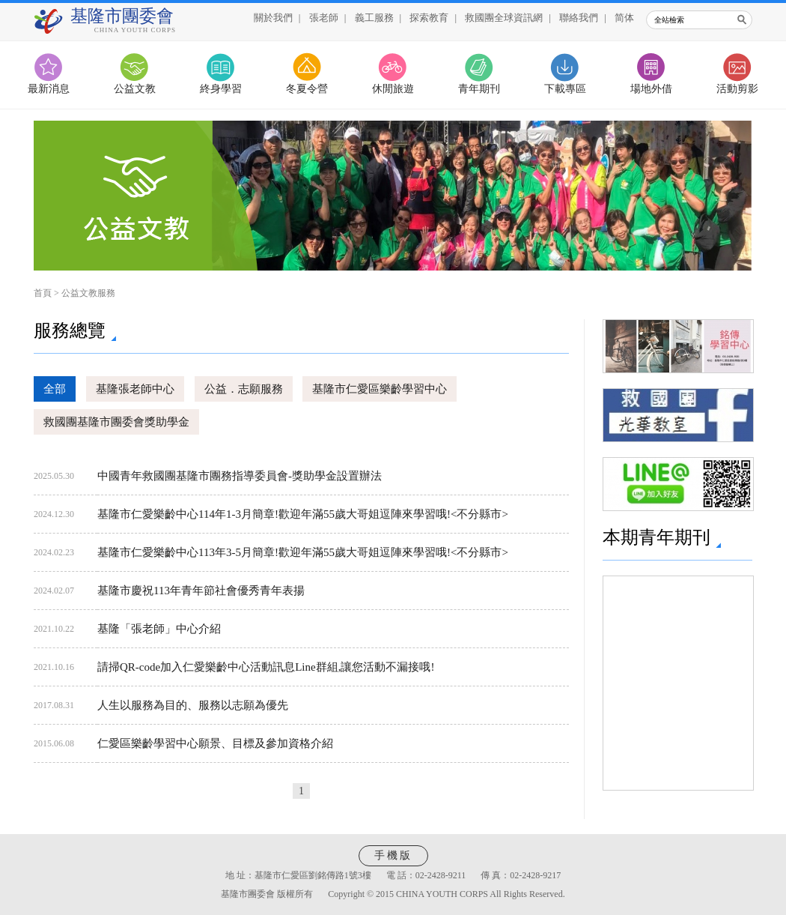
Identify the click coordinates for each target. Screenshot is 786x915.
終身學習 (221, 88)
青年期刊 (479, 88)
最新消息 (49, 88)
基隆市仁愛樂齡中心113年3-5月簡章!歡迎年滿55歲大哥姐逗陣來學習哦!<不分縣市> (302, 552)
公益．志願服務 (243, 389)
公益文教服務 (88, 293)
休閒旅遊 (393, 88)
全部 (54, 389)
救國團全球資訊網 (504, 17)
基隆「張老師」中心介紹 (159, 629)
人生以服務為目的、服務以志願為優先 (192, 705)
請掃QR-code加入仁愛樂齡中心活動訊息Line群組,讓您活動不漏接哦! (265, 667)
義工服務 (374, 17)
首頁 (43, 293)
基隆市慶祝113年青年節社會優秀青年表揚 (201, 591)
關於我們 (273, 17)
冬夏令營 (307, 88)
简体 (624, 17)
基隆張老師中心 (135, 389)
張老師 (323, 17)
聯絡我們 (578, 17)
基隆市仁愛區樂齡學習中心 (379, 389)
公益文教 (135, 88)
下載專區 (565, 88)
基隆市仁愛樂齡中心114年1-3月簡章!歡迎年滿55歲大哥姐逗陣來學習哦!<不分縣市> (302, 514)
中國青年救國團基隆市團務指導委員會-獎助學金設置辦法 (239, 476)
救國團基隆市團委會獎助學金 (116, 422)
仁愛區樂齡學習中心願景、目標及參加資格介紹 (215, 743)
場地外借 (651, 88)
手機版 (393, 855)
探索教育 (428, 17)
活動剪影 (737, 88)
